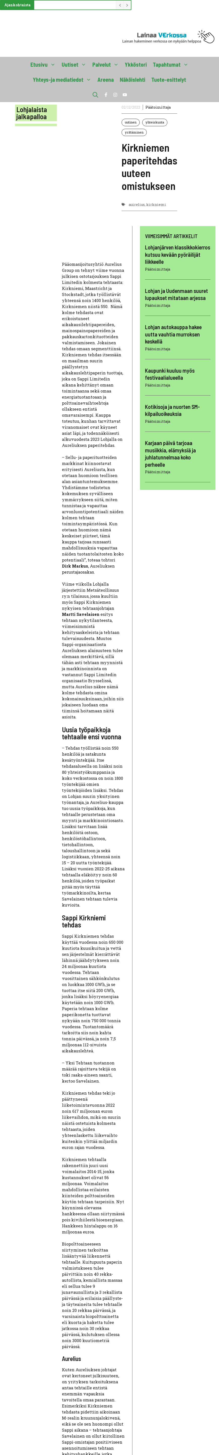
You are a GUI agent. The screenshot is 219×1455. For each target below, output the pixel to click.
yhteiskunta (154, 122)
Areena (105, 79)
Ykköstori (136, 64)
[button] (95, 94)
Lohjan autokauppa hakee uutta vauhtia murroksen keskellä (173, 334)
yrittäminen (134, 132)
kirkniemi (156, 204)
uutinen (130, 122)
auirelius (137, 204)
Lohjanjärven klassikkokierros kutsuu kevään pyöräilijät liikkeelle (177, 254)
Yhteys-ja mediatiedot (63, 79)
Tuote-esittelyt (168, 79)
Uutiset (75, 64)
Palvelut (107, 64)
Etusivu (44, 64)
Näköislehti (132, 79)
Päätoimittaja (158, 107)
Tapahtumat (172, 64)
